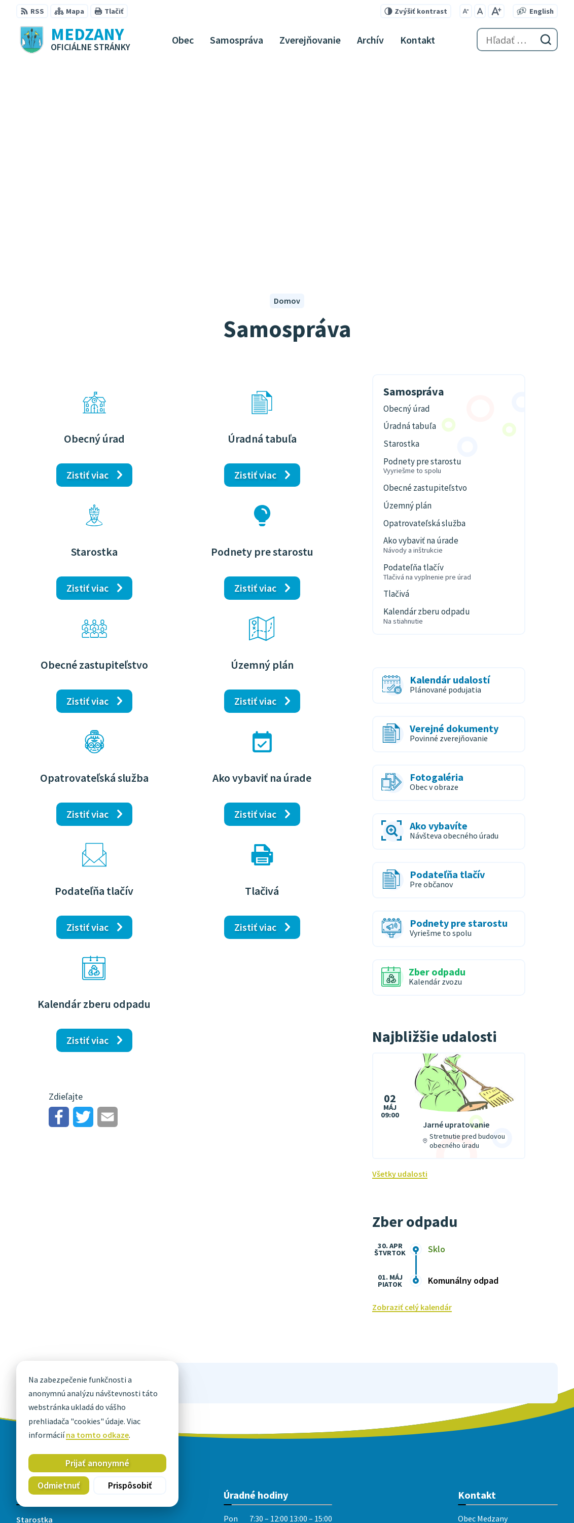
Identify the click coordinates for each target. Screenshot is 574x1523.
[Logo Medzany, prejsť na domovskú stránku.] (73, 39)
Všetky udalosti (399, 967)
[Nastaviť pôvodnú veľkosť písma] (480, 11)
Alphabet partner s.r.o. (202, 1496)
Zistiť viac (87, 268)
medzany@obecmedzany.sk (508, 1410)
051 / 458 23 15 (483, 1398)
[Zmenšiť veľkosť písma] (465, 11)
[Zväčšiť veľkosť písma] (496, 11)
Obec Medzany (332, 1496)
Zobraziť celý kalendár (412, 1101)
